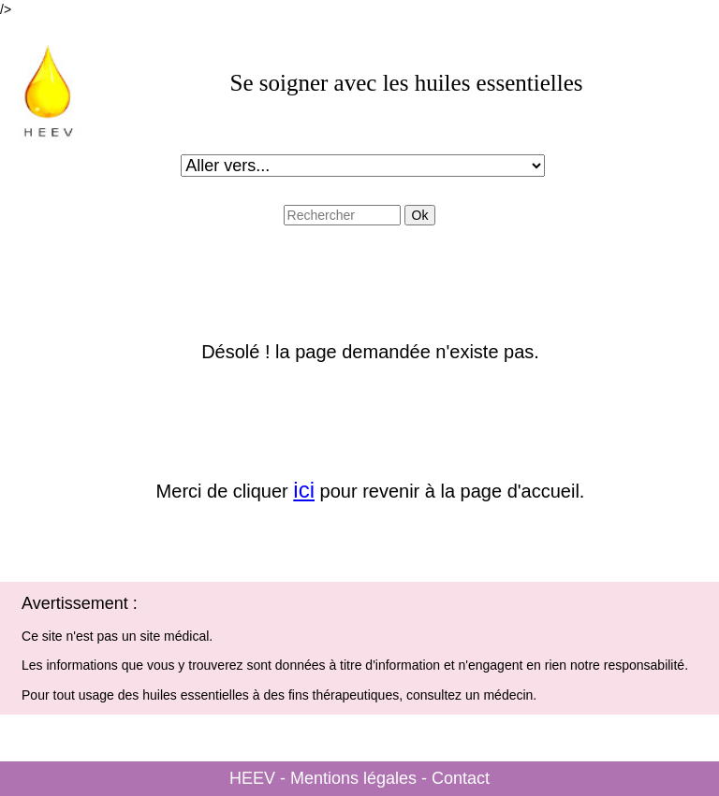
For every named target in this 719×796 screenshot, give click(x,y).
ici (304, 489)
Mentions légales (353, 778)
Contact (461, 778)
